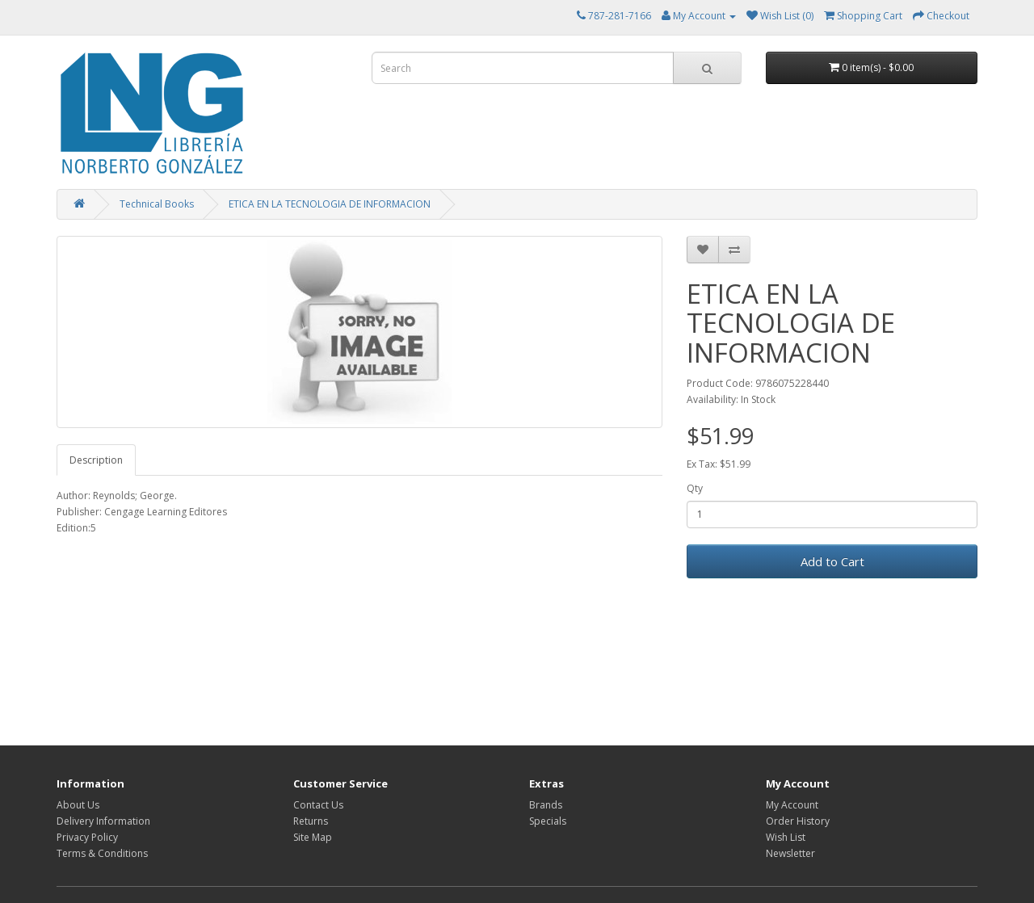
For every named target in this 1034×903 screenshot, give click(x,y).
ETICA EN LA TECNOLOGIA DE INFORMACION (330, 204)
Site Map (312, 837)
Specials (547, 821)
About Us (78, 805)
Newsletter (790, 853)
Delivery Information (103, 821)
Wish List (785, 837)
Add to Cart (832, 561)
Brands (545, 805)
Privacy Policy (87, 837)
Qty (695, 488)
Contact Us (318, 805)
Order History (798, 821)
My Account (792, 805)
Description (96, 460)
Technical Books (157, 204)
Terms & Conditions (102, 853)
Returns (310, 821)
